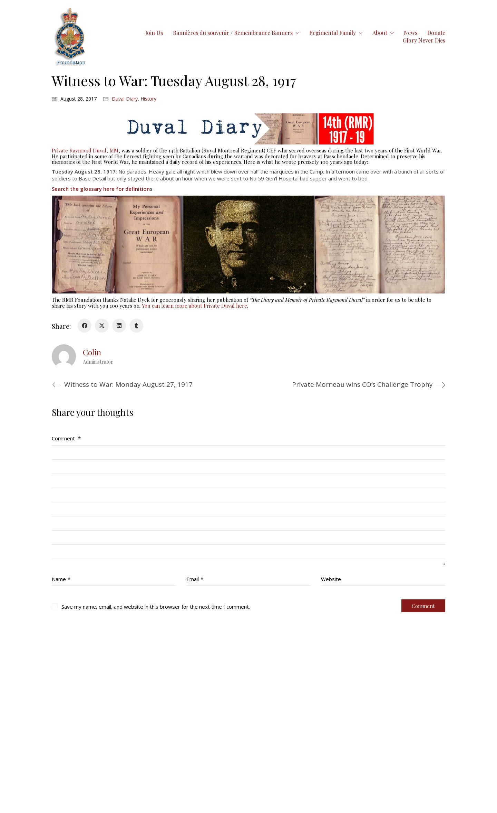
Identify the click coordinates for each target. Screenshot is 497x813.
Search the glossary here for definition (101, 188)
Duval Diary (125, 99)
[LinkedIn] (119, 326)
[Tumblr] (136, 326)
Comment (66, 438)
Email (194, 579)
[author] (64, 356)
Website (331, 579)
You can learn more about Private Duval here (194, 305)
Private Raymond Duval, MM (85, 150)
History (148, 99)
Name (61, 579)
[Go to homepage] (70, 36)
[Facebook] (84, 326)
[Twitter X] (102, 326)
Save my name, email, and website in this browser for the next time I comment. (155, 606)
